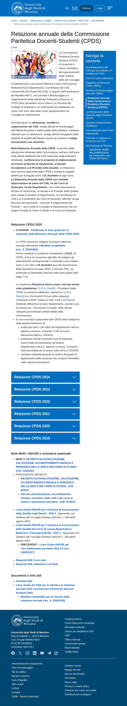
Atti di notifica (19, 672)
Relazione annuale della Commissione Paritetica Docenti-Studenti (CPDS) (99, 102)
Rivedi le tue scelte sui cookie (80, 690)
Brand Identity (72, 647)
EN (67, 8)
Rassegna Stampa (75, 627)
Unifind (15, 688)
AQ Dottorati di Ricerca (99, 145)
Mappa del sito (72, 670)
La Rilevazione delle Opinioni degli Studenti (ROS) (99, 115)
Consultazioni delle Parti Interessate (100, 132)
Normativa (70, 678)
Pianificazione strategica (78, 694)
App (56, 653)
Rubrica (86, 8)
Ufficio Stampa (72, 639)
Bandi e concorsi (21, 676)
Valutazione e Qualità (40, 20)
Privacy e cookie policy (77, 686)
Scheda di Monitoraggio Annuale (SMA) (99, 92)
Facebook (13, 653)
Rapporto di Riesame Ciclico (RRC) (98, 84)
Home (14, 20)
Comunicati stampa (75, 643)
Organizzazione (73, 619)
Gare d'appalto (19, 680)
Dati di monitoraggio (22, 667)
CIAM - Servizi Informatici (25, 696)
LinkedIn (34, 653)
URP (67, 635)
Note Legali (71, 682)
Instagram (27, 653)
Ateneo (23, 20)
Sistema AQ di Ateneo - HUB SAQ (71, 20)
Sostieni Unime (73, 665)
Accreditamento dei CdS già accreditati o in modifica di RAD (99, 70)
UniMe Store (71, 652)
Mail (74, 8)
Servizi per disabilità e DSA (79, 631)
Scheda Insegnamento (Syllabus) (99, 124)
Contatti (16, 692)
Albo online (18, 684)
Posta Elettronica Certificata (79, 623)
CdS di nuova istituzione (100, 78)
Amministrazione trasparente (27, 663)
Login (100, 8)
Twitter (20, 653)
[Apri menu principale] (108, 8)
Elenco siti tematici (75, 674)
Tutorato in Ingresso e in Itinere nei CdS (98, 140)
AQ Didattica (97, 20)
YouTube (42, 653)
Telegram (49, 653)
